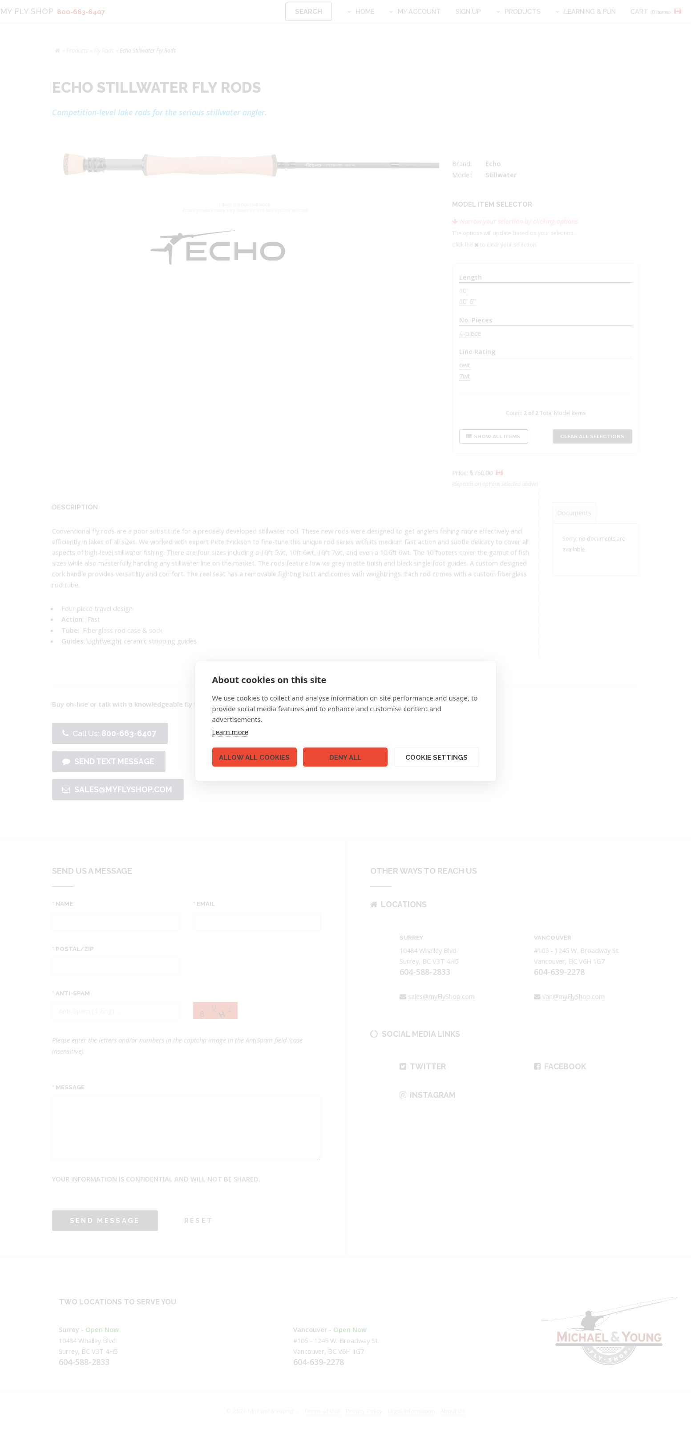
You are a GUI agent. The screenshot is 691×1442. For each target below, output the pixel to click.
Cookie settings (436, 757)
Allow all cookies (254, 757)
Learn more (230, 731)
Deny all (345, 757)
